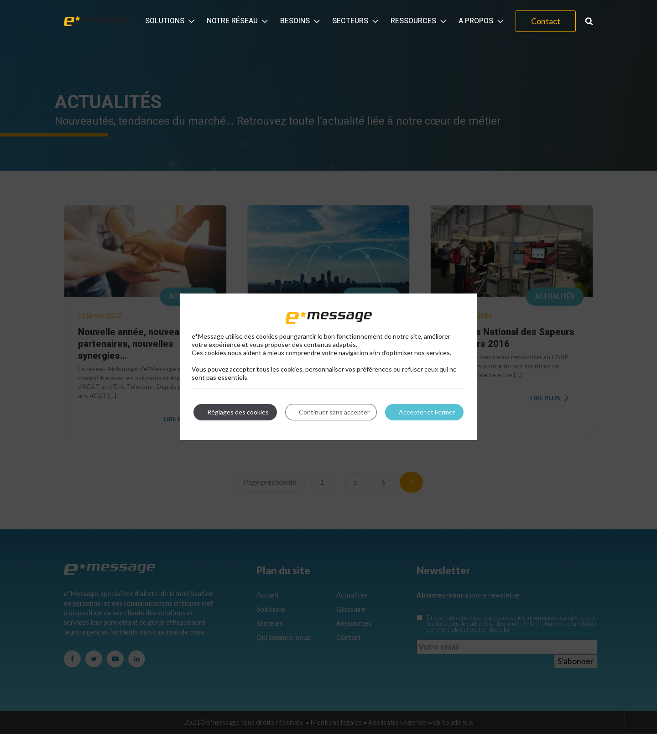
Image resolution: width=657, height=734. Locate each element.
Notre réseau (238, 21)
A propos (482, 21)
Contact (545, 21)
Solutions (170, 21)
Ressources (419, 21)
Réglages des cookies (238, 412)
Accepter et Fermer (427, 412)
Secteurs (356, 21)
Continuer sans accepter (334, 412)
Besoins (301, 21)
